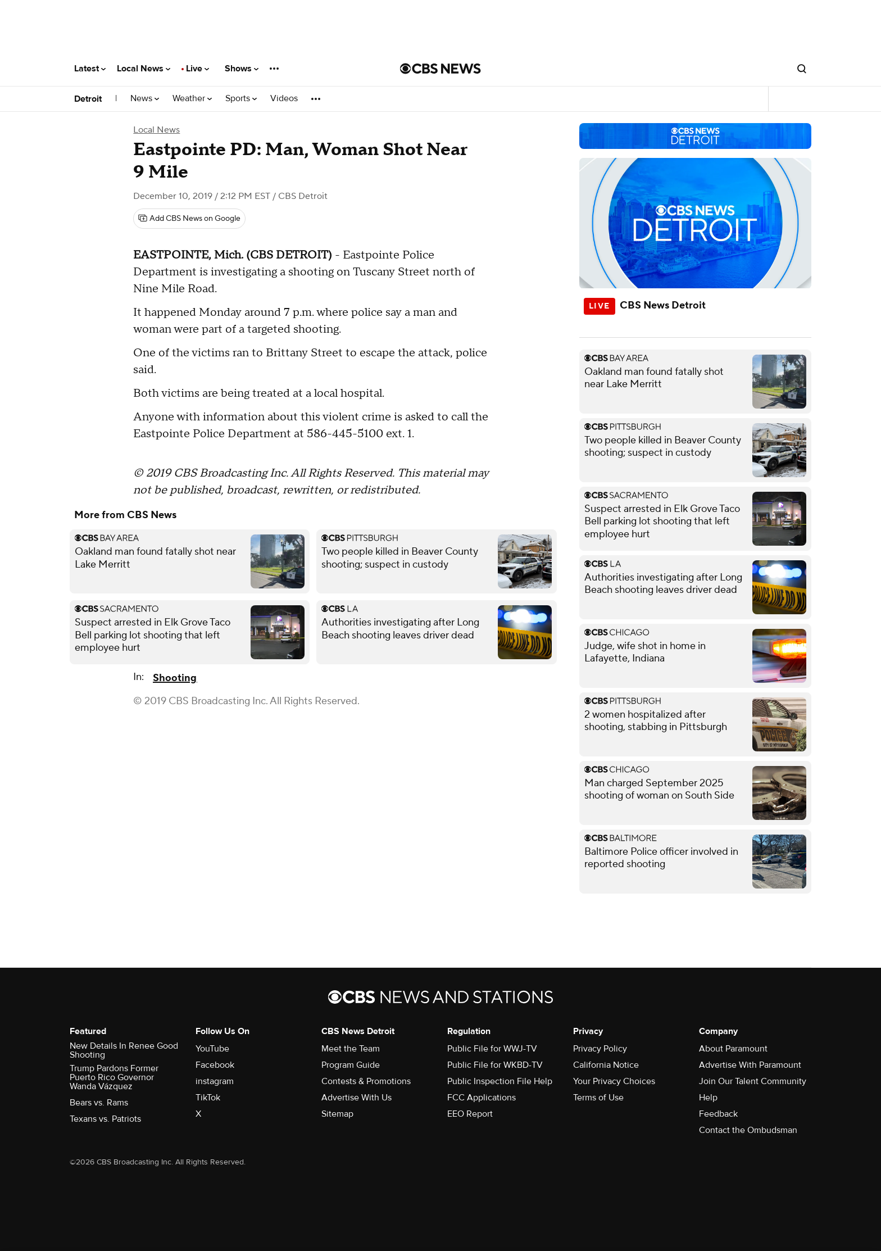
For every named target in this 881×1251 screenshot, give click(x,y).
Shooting (175, 678)
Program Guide (350, 1064)
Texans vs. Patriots (105, 1118)
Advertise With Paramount (750, 1064)
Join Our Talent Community (752, 1081)
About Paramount (733, 1048)
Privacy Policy (600, 1048)
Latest (90, 68)
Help (708, 1097)
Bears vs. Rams (99, 1102)
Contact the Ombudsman (748, 1130)
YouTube (212, 1048)
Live (197, 68)
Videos (284, 98)
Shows (241, 68)
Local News (143, 68)
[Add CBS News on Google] (189, 218)
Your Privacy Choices (614, 1081)
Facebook (215, 1064)
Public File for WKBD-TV (495, 1064)
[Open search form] (802, 69)
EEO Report (470, 1113)
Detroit (88, 99)
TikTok (208, 1097)
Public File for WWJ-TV (492, 1048)
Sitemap (337, 1113)
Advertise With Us (356, 1097)
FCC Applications (481, 1097)
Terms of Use (598, 1097)
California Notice (606, 1064)
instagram (215, 1081)
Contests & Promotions (366, 1081)
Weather (192, 98)
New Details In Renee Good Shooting (124, 1050)
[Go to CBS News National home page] (440, 68)
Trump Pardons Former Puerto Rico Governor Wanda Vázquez (114, 1077)
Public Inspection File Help (499, 1081)
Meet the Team (350, 1048)
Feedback (718, 1113)
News (144, 98)
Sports (241, 98)
